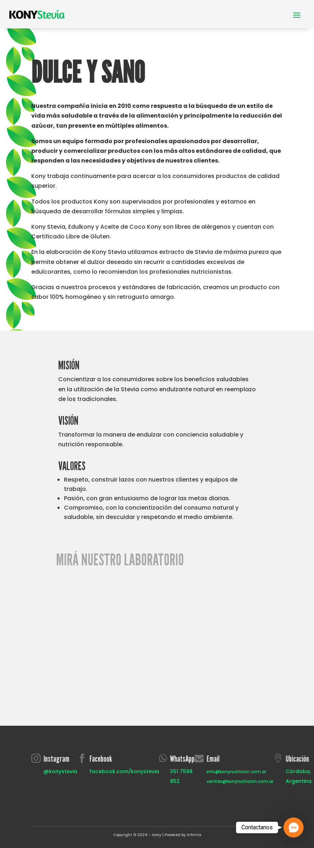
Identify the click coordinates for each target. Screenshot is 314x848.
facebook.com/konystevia (124, 771)
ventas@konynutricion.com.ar (240, 781)
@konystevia (60, 771)
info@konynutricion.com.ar (236, 772)
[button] (293, 827)
